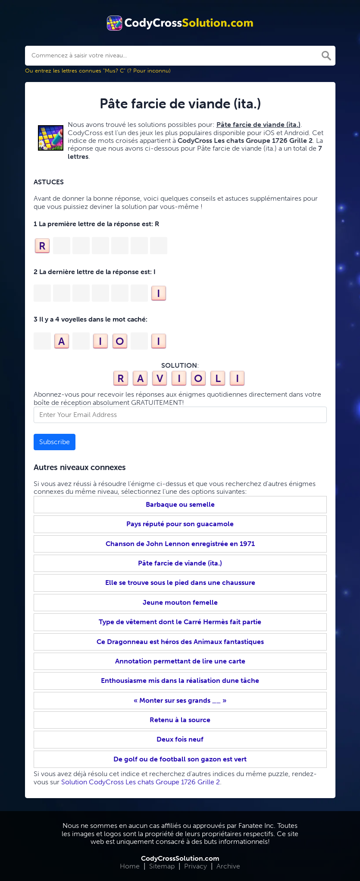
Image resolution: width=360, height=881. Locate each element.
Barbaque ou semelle (180, 504)
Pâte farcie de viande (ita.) (180, 563)
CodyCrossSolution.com (180, 858)
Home (130, 866)
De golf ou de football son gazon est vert (180, 759)
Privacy (195, 866)
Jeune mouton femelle (180, 602)
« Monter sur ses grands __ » (180, 700)
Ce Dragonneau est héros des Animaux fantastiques (180, 642)
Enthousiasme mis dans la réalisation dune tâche (180, 680)
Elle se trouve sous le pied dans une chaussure (180, 582)
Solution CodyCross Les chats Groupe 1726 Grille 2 (140, 782)
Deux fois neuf (180, 739)
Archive (228, 866)
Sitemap (162, 866)
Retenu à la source (180, 720)
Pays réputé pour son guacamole (180, 524)
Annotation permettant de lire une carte (180, 661)
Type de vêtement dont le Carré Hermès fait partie (180, 622)
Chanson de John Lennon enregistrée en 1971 (180, 544)
